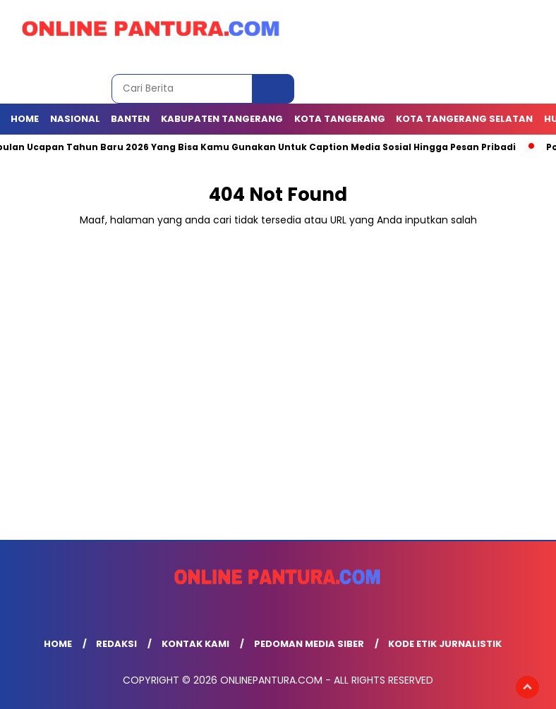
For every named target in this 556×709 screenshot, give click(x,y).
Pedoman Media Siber (309, 644)
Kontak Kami (195, 644)
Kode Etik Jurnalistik (445, 644)
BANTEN (130, 118)
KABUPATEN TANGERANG (222, 118)
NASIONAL (75, 118)
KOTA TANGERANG (339, 118)
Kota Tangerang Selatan (464, 118)
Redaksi (116, 644)
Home (25, 118)
